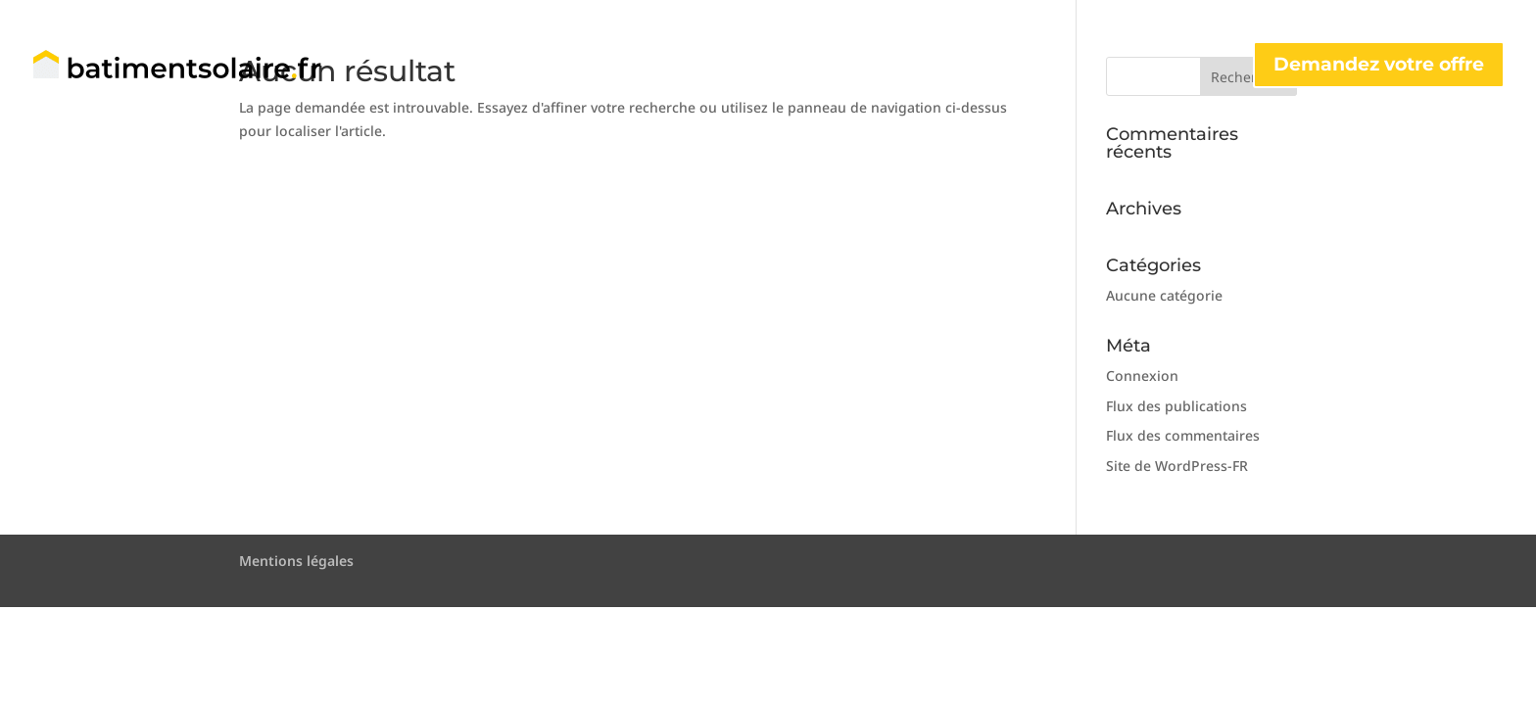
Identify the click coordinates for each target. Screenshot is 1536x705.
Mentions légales (296, 560)
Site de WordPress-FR (1177, 465)
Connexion (1142, 375)
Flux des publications (1176, 406)
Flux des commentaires (1183, 435)
